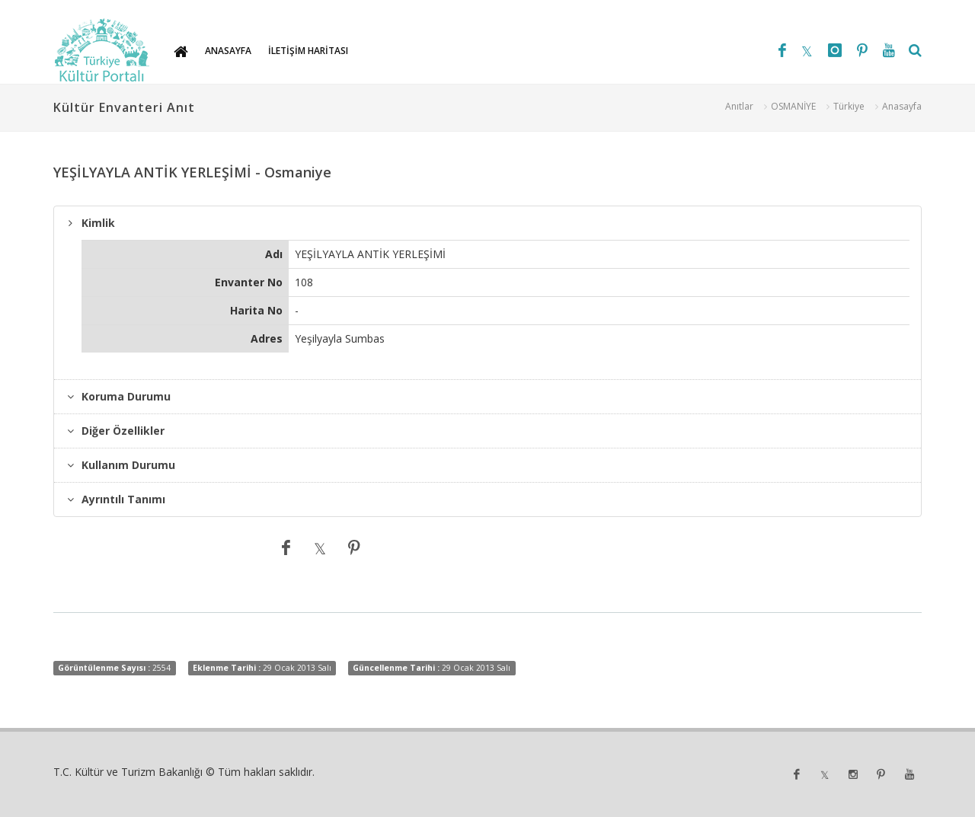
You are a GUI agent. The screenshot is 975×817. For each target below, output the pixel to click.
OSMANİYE (793, 106)
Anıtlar (739, 106)
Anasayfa (902, 106)
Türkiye (849, 106)
